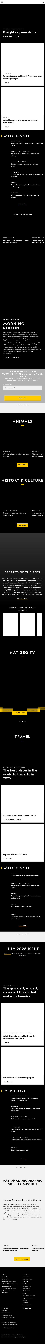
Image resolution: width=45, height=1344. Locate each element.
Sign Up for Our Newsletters (9, 1322)
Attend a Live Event (28, 1279)
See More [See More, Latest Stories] (22, 204)
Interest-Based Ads (6, 1286)
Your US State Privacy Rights (9, 1281)
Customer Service (6, 1313)
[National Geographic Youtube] (27, 1314)
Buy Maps (25, 1283)
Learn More (8, 1081)
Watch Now (22, 598)
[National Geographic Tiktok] (28, 1317)
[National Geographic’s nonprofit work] (22, 1206)
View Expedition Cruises (13, 819)
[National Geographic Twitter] (23, 1314)
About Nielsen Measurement (9, 1288)
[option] (17, 230)
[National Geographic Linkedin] (24, 1317)
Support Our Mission (28, 1298)
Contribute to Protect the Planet (10, 1324)
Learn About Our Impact (29, 1295)
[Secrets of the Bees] (27, 624)
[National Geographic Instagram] (23, 1310)
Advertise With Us (27, 1305)
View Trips (7, 858)
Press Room (25, 1302)
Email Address (7, 384)
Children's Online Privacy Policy (9, 1283)
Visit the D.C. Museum (28, 1290)
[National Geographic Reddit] (24, 1321)
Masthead (25, 1300)
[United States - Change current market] (8, 1328)
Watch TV (25, 1293)
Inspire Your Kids (27, 1286)
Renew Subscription (7, 1315)
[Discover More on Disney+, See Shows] (22, 609)
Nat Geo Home (26, 1276)
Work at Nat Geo (6, 1320)
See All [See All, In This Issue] (22, 1159)
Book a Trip (25, 1281)
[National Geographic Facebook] (27, 1310)
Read (6, 83)
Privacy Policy (5, 1279)
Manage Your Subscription (8, 1317)
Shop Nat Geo (26, 1288)
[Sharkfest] (10, 624)
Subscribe (7, 953)
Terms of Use (5, 1276)
